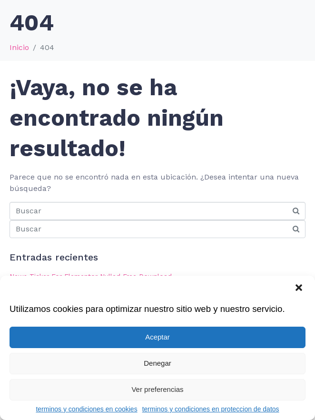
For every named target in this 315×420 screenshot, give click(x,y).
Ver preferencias (157, 389)
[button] (299, 288)
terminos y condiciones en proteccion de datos (210, 409)
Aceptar (157, 337)
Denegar (157, 363)
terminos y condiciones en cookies (86, 409)
